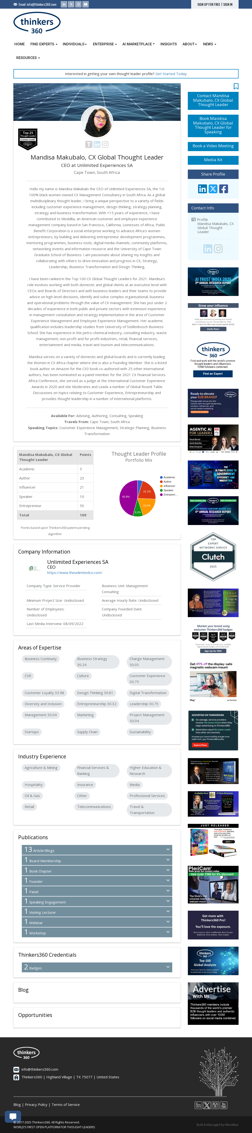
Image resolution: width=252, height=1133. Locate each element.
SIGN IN (227, 4)
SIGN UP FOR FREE (208, 4)
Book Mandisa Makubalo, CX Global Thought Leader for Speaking (213, 125)
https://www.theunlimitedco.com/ (74, 572)
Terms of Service (66, 1104)
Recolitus (232, 1124)
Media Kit (213, 159)
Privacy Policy (36, 1104)
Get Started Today (171, 73)
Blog (17, 1104)
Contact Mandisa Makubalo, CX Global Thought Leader (213, 100)
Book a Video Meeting (213, 145)
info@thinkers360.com (41, 4)
